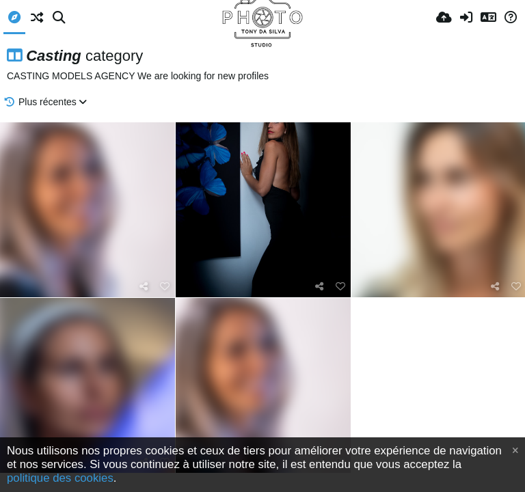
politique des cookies (60, 478)
